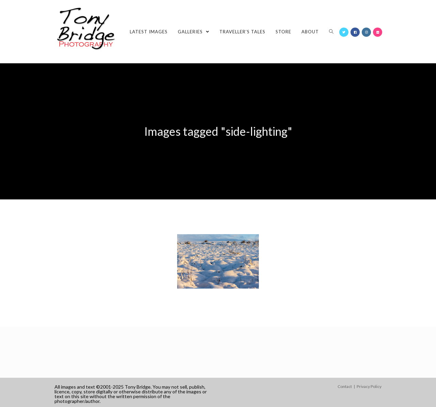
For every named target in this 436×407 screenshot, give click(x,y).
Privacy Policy (369, 386)
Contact (345, 386)
